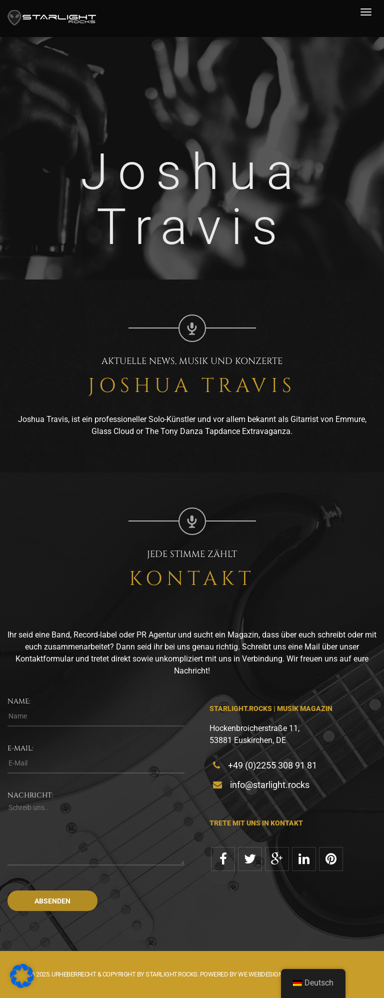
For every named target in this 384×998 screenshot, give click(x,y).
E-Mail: (21, 748)
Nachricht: (31, 795)
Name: (19, 701)
